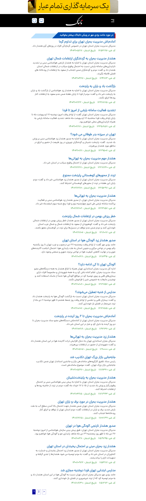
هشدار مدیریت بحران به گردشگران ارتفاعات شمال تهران (81, 58)
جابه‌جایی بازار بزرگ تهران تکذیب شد (92, 357)
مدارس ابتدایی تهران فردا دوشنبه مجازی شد (87, 470)
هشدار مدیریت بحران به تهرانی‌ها (94, 196)
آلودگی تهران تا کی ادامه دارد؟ (96, 264)
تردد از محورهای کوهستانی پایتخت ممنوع (89, 175)
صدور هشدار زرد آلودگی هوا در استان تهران (88, 240)
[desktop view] (41, 20)
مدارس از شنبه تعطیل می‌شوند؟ (95, 292)
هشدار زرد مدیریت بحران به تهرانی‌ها (92, 337)
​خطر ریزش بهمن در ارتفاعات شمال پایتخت (88, 216)
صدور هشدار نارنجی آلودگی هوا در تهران (90, 426)
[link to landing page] (74, 20)
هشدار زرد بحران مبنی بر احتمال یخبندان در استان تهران (81, 446)
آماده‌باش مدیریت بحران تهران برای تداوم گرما (87, 42)
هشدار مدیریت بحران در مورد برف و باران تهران (86, 402)
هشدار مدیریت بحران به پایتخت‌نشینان (90, 378)
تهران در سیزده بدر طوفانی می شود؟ (92, 134)
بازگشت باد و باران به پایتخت (97, 86)
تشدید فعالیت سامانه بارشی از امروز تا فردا (88, 110)
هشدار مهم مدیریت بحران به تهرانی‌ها (91, 158)
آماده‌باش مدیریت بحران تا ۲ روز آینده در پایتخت (84, 316)
